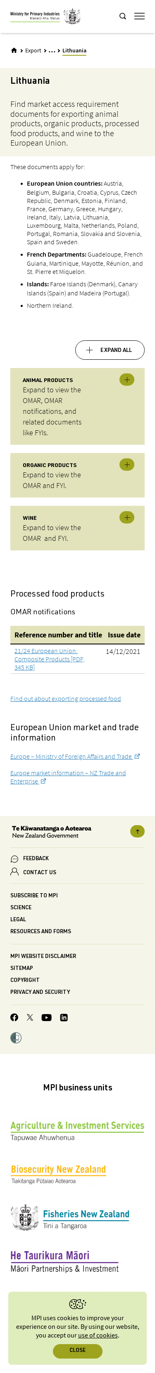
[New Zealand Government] (77, 833)
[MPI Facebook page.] (14, 1018)
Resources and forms (40, 932)
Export (33, 50)
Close (77, 1351)
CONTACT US (39, 873)
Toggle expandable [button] (126, 379)
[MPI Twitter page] (30, 1018)
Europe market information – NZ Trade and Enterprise (68, 777)
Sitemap (21, 969)
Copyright (25, 981)
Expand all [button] (116, 351)
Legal (18, 920)
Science (20, 908)
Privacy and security (40, 993)
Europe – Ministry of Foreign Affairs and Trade (71, 756)
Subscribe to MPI (34, 896)
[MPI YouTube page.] (46, 1019)
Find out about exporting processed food (65, 698)
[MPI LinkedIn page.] (64, 1019)
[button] (15, 1038)
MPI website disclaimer (43, 957)
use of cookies (98, 1335)
